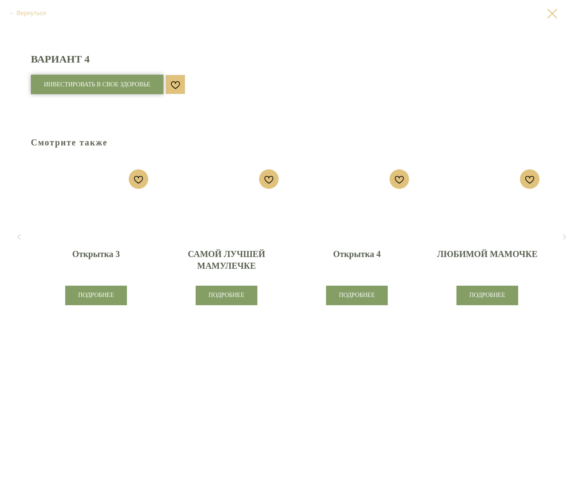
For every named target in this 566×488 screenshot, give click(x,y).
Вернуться (31, 13)
